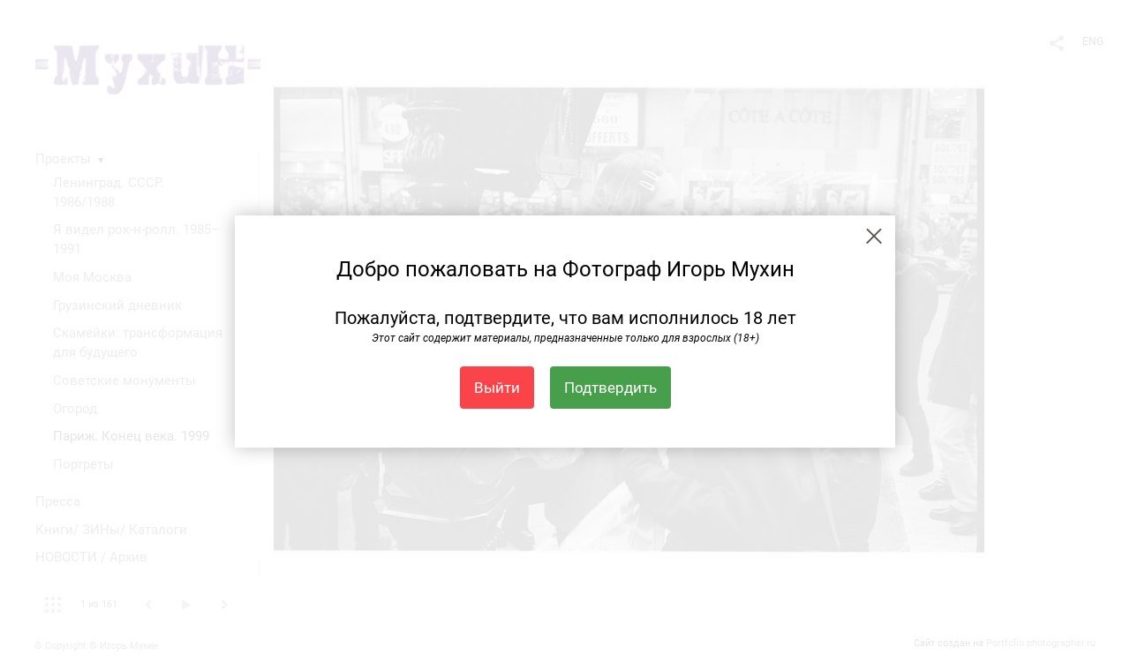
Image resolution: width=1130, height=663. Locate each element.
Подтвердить (610, 387)
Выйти (497, 387)
